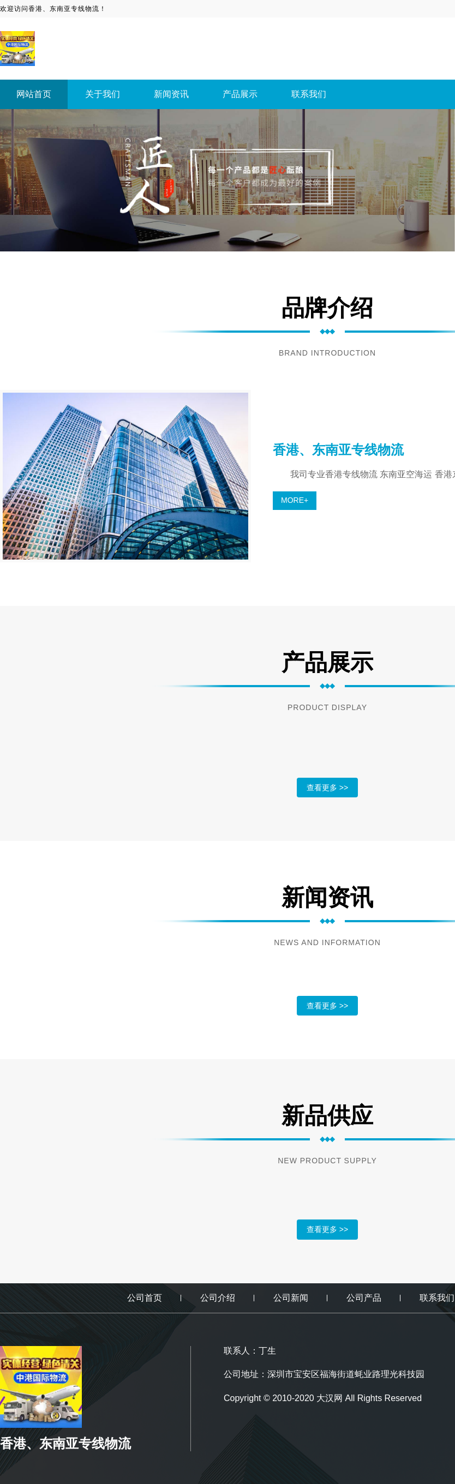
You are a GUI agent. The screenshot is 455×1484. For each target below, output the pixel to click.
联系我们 (308, 94)
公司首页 (144, 1297)
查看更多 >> (327, 787)
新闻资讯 (171, 94)
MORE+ (294, 500)
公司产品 (363, 1297)
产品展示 (240, 94)
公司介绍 (217, 1297)
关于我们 (102, 94)
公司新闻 (290, 1297)
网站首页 (33, 94)
